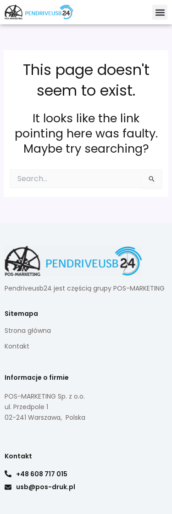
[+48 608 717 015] (8, 473)
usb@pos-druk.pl (45, 486)
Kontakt (17, 346)
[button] (159, 12)
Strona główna (28, 330)
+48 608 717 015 (41, 474)
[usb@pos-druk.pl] (8, 487)
